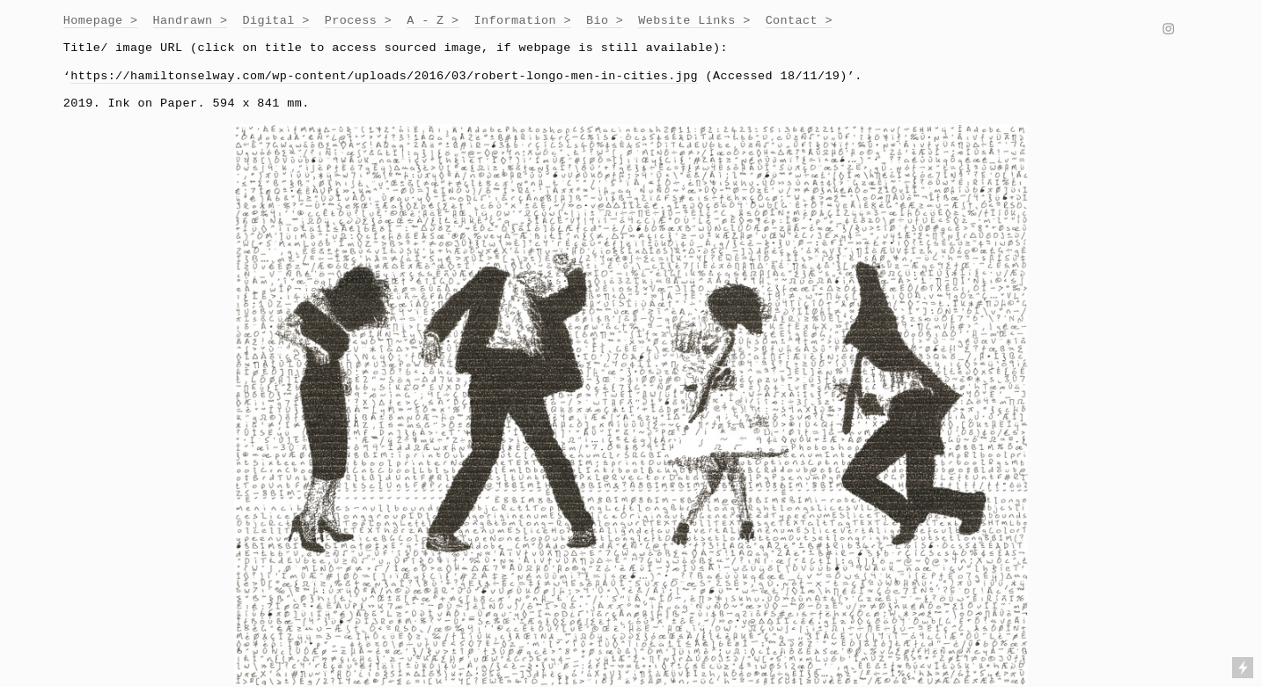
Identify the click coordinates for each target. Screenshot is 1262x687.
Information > (522, 20)
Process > (358, 20)
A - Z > (433, 20)
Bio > (604, 20)
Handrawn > (190, 20)
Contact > (799, 20)
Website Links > (694, 20)
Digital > (275, 20)
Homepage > (100, 20)
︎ (1168, 30)
